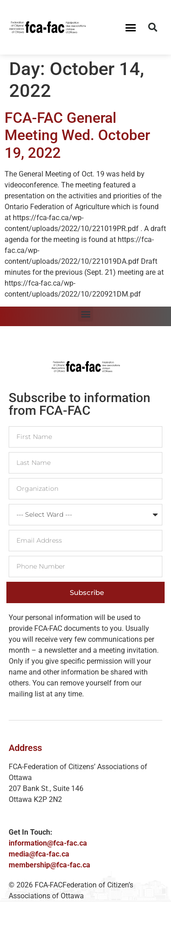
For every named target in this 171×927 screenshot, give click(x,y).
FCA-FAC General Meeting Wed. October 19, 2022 (77, 135)
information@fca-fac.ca (48, 843)
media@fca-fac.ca (39, 854)
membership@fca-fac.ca (49, 865)
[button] (130, 27)
